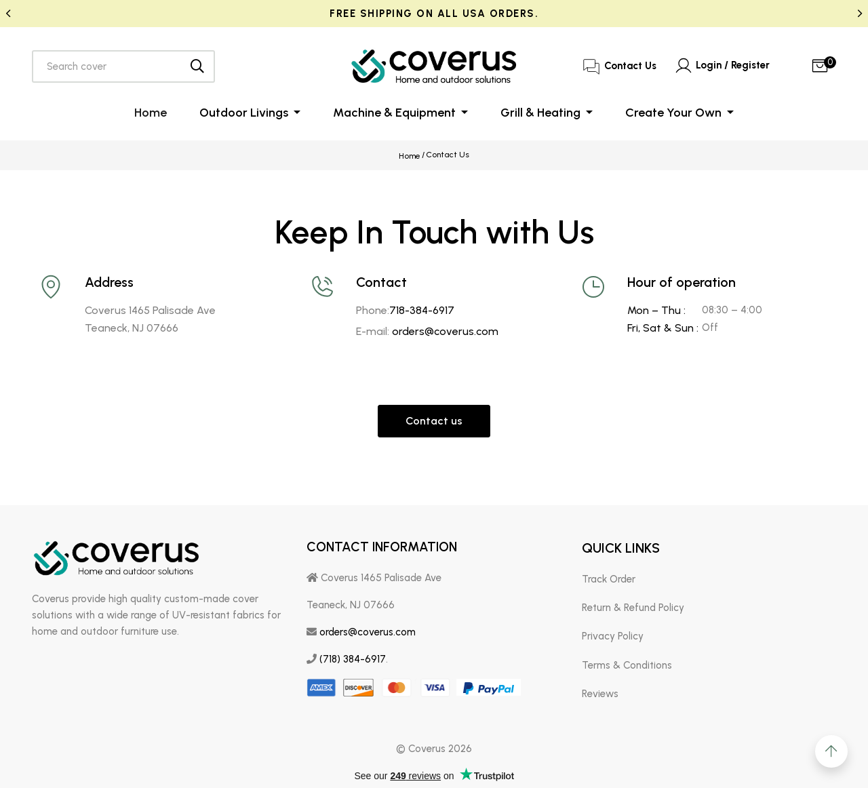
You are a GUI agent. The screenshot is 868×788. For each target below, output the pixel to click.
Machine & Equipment (395, 112)
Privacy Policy (613, 634)
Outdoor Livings (245, 112)
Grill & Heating (541, 112)
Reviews (600, 691)
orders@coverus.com (445, 328)
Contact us (434, 418)
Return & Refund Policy (633, 605)
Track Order (608, 576)
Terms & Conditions (627, 662)
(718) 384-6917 (352, 656)
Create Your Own (674, 112)
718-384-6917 (421, 307)
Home (150, 112)
